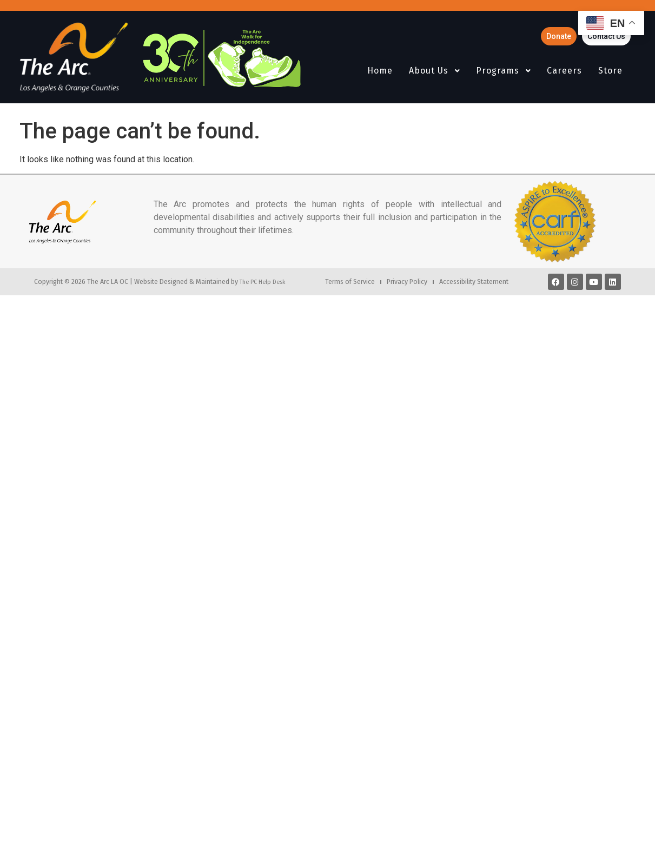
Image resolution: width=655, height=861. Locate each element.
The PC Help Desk (262, 282)
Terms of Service (350, 281)
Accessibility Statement (473, 281)
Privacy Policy (407, 281)
